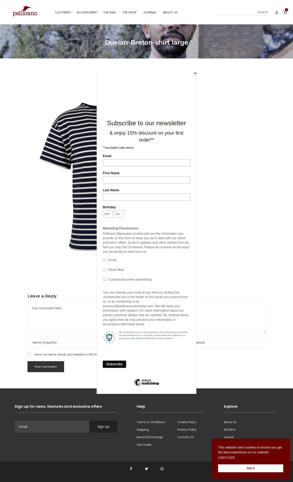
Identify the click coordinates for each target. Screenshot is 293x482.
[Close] (195, 73)
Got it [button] (251, 468)
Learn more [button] (226, 457)
